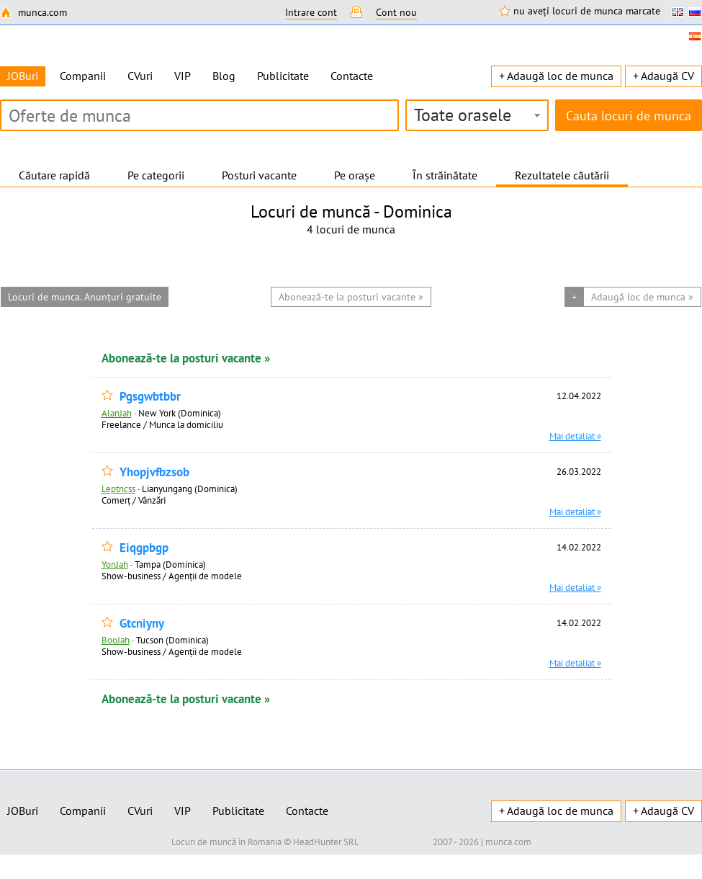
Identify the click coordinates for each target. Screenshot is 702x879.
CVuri (140, 75)
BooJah (116, 640)
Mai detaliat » (575, 436)
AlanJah (117, 413)
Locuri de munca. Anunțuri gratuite (84, 296)
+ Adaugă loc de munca (556, 75)
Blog (223, 75)
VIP (182, 75)
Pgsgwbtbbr (150, 397)
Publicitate (283, 75)
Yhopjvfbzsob (154, 472)
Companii (83, 75)
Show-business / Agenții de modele (172, 575)
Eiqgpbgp (144, 548)
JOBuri (22, 810)
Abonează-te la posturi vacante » (186, 358)
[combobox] (477, 115)
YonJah (115, 564)
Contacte (351, 75)
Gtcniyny (142, 623)
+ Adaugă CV (663, 75)
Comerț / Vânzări (134, 500)
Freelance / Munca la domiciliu (162, 424)
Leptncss (118, 488)
